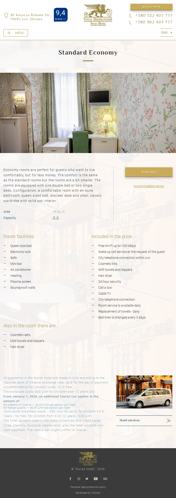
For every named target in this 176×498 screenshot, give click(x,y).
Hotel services (130, 420)
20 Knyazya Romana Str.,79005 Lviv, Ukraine (31, 17)
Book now (151, 7)
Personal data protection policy (88, 487)
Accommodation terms (149, 186)
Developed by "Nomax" (88, 492)
